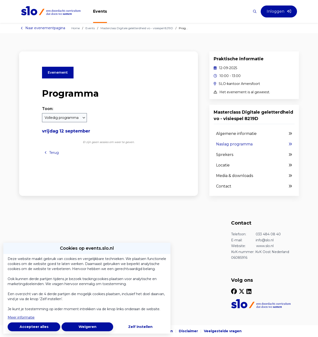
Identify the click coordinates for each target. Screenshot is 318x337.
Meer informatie (21, 317)
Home (75, 28)
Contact (254, 186)
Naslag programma (254, 144)
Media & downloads (254, 176)
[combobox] (64, 117)
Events (90, 28)
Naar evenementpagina (43, 28)
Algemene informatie (254, 134)
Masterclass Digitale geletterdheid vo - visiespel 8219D (137, 28)
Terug (52, 152)
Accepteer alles (34, 327)
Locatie (254, 165)
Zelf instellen (140, 327)
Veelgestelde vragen (223, 331)
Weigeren (87, 327)
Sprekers (254, 155)
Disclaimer (188, 331)
